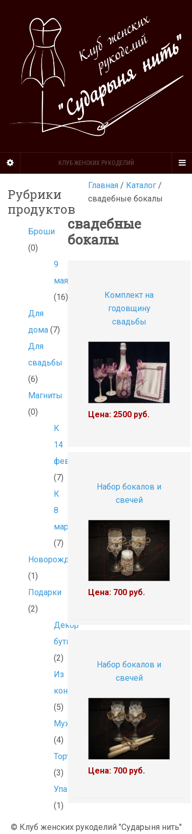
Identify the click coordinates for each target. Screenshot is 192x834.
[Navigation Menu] (182, 163)
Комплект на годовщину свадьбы (129, 308)
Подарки (44, 592)
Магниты (45, 395)
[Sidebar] (10, 163)
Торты (65, 756)
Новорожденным (62, 559)
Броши (41, 231)
